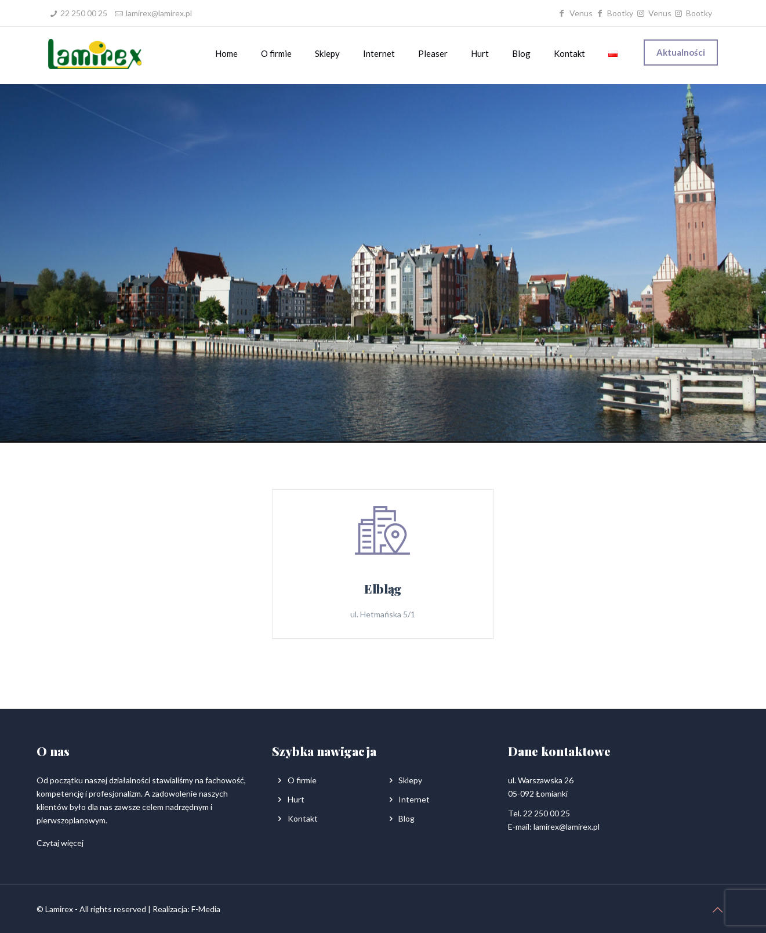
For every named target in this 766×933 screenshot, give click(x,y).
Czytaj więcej (60, 843)
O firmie (302, 780)
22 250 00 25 (83, 13)
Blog (406, 818)
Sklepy (410, 780)
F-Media (205, 909)
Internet (414, 799)
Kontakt (303, 818)
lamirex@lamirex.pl (159, 13)
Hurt (296, 799)
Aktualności (680, 52)
